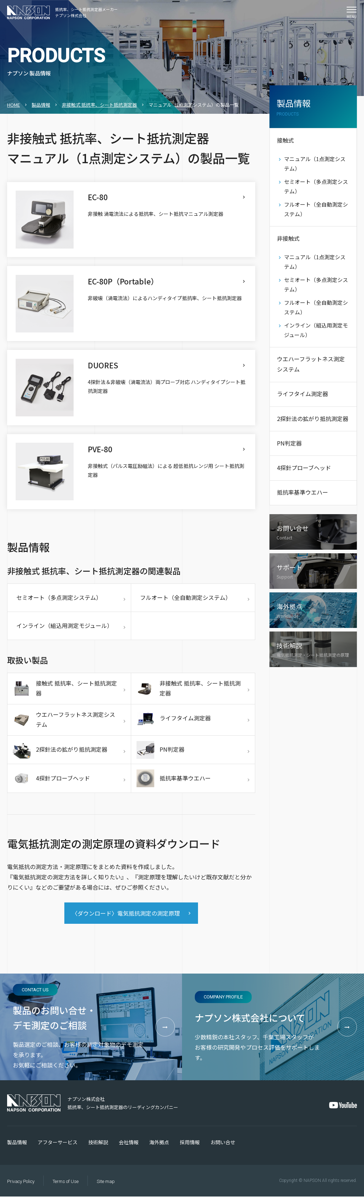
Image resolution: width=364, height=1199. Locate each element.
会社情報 (129, 1144)
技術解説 (98, 1144)
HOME (13, 104)
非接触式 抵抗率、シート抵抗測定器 (99, 104)
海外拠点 (159, 1144)
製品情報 (41, 104)
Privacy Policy (20, 1184)
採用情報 (190, 1144)
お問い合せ (222, 1144)
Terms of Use (66, 1184)
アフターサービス (57, 1144)
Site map (106, 1184)
